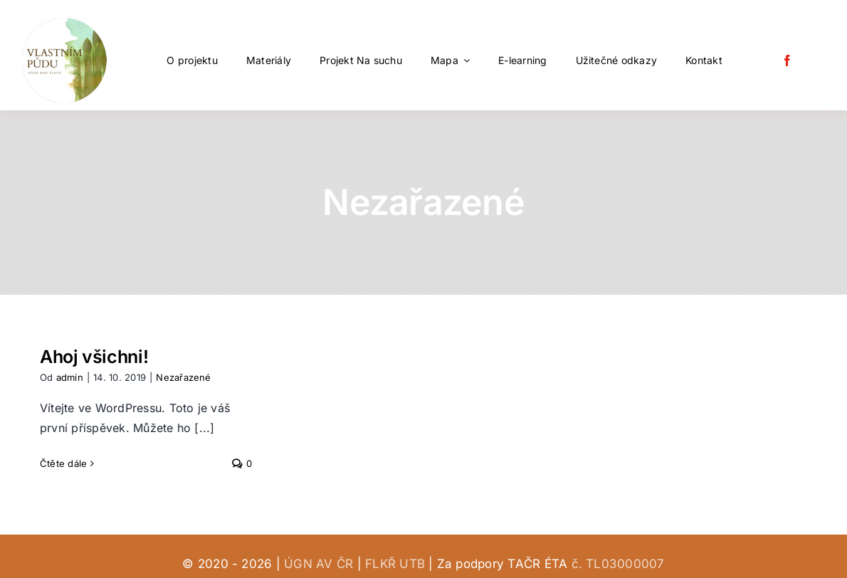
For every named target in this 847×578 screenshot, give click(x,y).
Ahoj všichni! (94, 356)
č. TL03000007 (618, 564)
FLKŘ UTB (395, 564)
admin (69, 377)
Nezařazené (183, 377)
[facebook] (787, 60)
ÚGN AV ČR (318, 564)
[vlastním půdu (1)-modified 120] (64, 23)
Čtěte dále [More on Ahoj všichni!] (63, 463)
